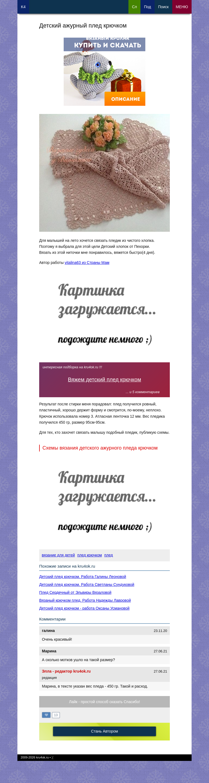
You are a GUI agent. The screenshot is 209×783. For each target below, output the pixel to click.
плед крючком (89, 555)
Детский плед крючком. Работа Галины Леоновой (82, 576)
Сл (134, 7)
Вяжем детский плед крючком (104, 380)
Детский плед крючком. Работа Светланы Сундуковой (86, 584)
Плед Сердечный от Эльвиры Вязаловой (75, 592)
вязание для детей (58, 555)
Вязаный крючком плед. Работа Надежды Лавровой (85, 600)
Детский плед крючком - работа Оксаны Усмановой (84, 608)
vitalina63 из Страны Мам (87, 262)
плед (108, 555)
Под (147, 7)
